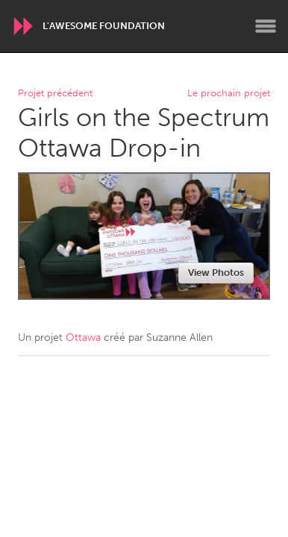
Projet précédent (55, 93)
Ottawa (83, 337)
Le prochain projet (228, 93)
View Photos (216, 272)
